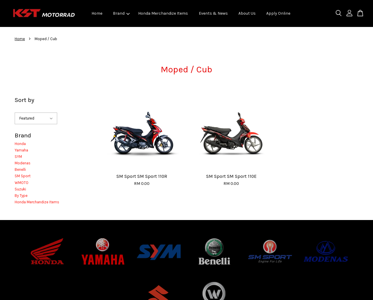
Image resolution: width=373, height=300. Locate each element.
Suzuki (20, 189)
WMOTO (21, 182)
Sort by (24, 99)
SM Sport (22, 176)
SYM (18, 156)
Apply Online (278, 13)
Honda (20, 144)
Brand (121, 13)
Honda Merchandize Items (163, 13)
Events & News (213, 13)
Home (96, 13)
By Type (21, 195)
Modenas (22, 163)
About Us (247, 13)
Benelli (20, 169)
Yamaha (21, 150)
